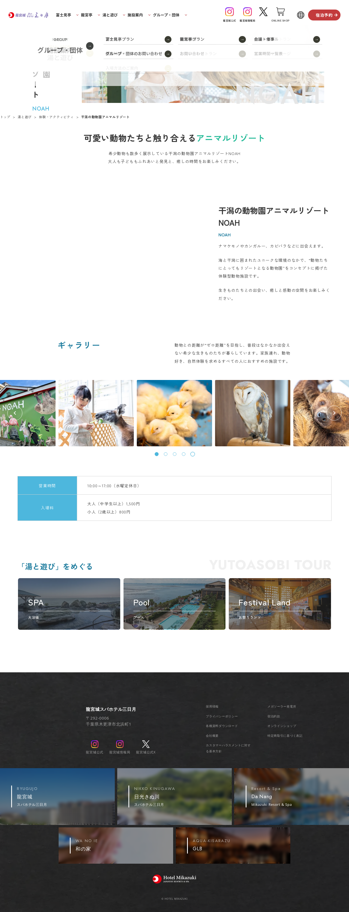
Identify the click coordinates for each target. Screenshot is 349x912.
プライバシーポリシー (222, 716)
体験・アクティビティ (56, 116)
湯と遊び (25, 116)
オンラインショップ (281, 726)
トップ (5, 116)
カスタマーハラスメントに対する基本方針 (228, 748)
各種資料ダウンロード (222, 726)
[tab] (156, 454)
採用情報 (212, 706)
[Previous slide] (14, 413)
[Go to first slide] (334, 413)
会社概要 (212, 735)
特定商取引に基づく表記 (285, 735)
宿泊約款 (273, 716)
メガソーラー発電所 (281, 706)
